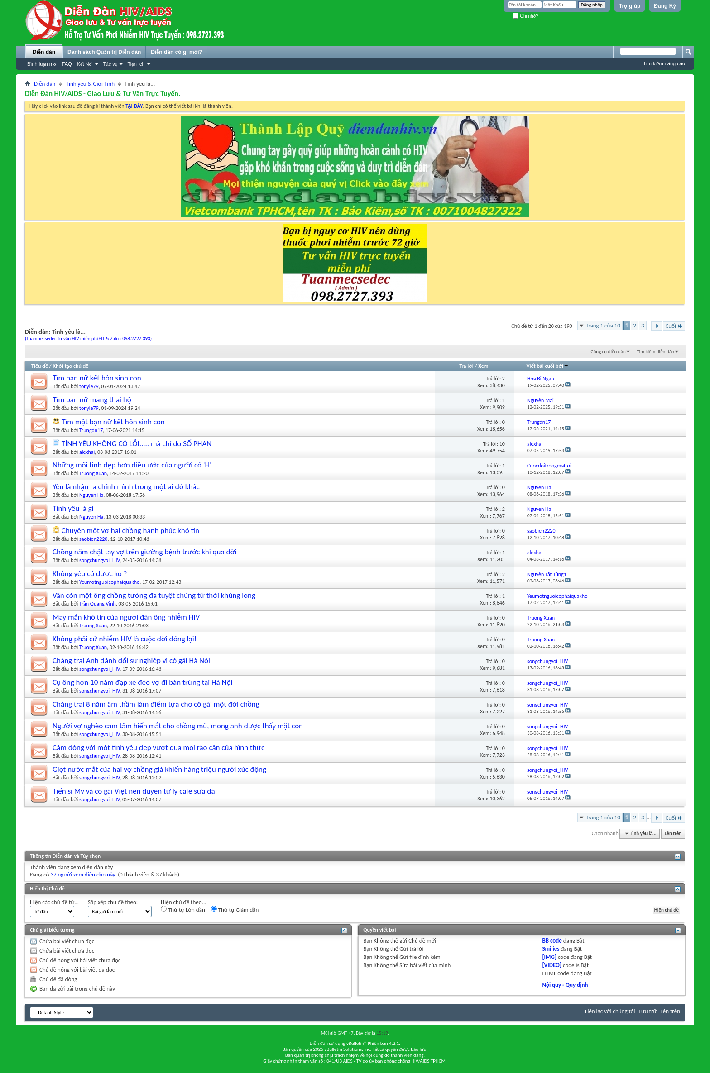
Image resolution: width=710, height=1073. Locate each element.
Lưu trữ (648, 1011)
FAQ (67, 64)
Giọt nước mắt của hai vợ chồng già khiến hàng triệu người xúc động (159, 769)
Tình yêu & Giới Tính (90, 83)
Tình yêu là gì (73, 508)
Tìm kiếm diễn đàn (655, 352)
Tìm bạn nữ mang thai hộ (92, 399)
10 (502, 444)
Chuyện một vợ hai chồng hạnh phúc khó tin (130, 530)
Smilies (550, 948)
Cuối (674, 325)
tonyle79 (89, 386)
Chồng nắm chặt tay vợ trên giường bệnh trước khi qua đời (145, 552)
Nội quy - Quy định (565, 985)
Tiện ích (135, 64)
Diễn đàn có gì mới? (176, 52)
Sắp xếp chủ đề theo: (113, 902)
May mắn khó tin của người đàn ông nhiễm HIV (126, 617)
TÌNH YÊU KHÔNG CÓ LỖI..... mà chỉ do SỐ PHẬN (136, 443)
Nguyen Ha (91, 495)
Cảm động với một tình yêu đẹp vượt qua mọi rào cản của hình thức (158, 747)
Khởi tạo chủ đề (71, 366)
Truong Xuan (93, 473)
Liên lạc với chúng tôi (610, 1011)
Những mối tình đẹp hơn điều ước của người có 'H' (132, 465)
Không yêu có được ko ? (90, 573)
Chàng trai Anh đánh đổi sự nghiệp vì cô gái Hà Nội (131, 660)
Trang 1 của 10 (603, 325)
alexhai (87, 452)
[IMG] (549, 956)
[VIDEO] (551, 965)
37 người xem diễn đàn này (82, 874)
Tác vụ (110, 64)
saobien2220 (93, 539)
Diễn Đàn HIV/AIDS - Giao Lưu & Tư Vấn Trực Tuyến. (102, 93)
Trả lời (466, 366)
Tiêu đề (39, 366)
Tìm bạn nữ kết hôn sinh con (97, 378)
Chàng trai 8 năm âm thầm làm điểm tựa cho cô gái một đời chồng (156, 704)
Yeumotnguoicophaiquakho (109, 582)
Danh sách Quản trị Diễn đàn (104, 52)
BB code (551, 940)
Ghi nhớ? (525, 16)
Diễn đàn (44, 52)
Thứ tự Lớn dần (183, 909)
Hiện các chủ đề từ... (54, 902)
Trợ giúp (630, 6)
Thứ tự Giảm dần (235, 909)
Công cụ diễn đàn (608, 352)
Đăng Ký (665, 6)
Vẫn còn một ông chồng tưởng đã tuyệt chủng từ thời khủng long (154, 595)
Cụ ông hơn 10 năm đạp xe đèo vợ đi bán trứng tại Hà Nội (142, 682)
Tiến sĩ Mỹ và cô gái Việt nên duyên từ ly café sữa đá (134, 791)
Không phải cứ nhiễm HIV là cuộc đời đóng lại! (125, 639)
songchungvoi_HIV (99, 560)
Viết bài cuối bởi (548, 366)
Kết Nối (85, 64)
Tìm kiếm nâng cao (664, 63)
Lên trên (673, 834)
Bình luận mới (42, 64)
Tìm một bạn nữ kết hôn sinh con (113, 422)
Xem (483, 366)
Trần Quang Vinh (97, 604)
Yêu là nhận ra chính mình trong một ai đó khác (126, 486)
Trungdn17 (91, 430)
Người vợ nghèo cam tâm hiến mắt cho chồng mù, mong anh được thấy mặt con (178, 726)
